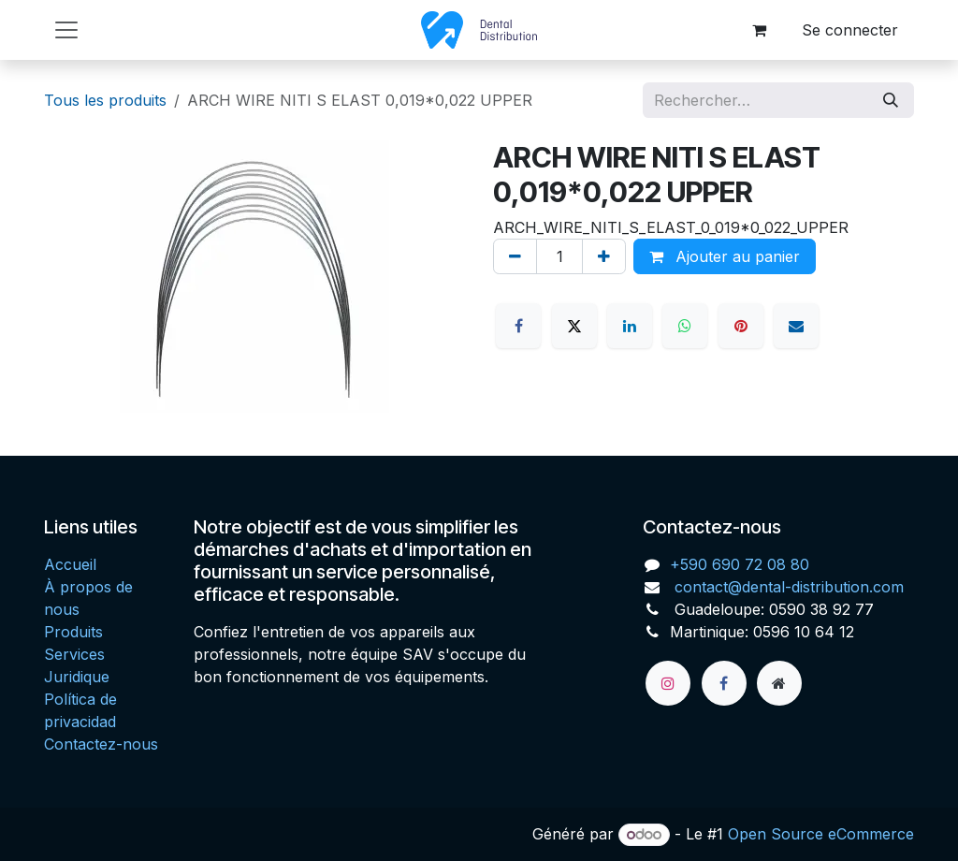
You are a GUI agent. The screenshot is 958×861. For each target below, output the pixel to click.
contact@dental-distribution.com (787, 586)
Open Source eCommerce (821, 834)
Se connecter (850, 30)
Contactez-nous (101, 744)
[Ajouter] (604, 256)
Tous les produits (105, 100)
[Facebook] (518, 325)
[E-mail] (796, 325)
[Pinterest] (740, 325)
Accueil (70, 564)
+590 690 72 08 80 (739, 564)
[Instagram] (668, 683)
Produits (73, 631)
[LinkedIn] (629, 325)
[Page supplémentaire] (779, 683)
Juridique (76, 676)
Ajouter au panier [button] (724, 256)
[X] (574, 325)
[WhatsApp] (684, 325)
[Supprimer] (515, 256)
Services (74, 654)
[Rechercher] (890, 100)
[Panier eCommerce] (758, 30)
